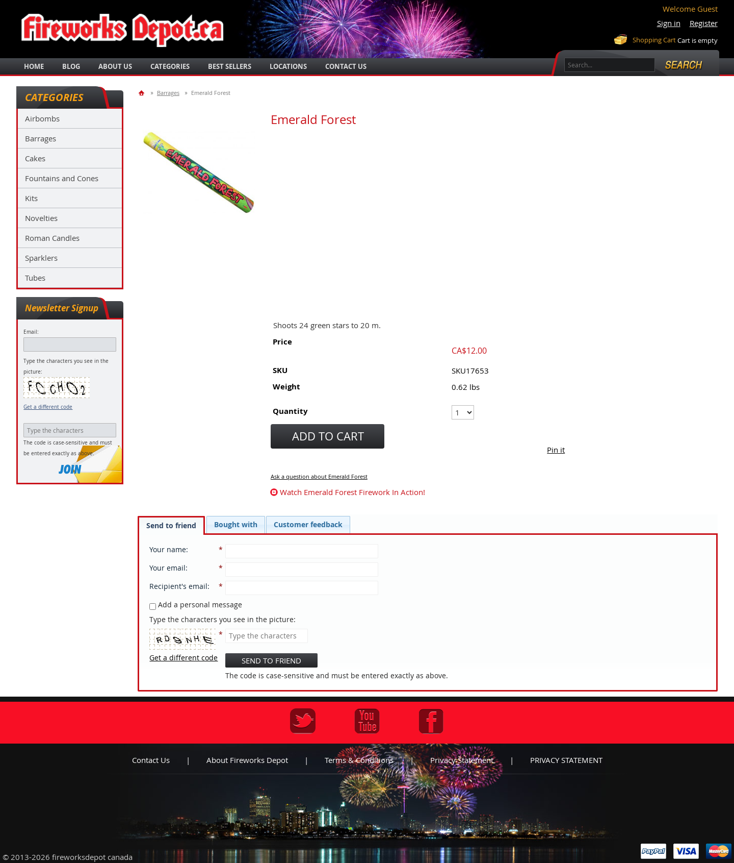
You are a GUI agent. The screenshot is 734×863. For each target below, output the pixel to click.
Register (704, 23)
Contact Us (345, 66)
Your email (167, 568)
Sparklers (41, 258)
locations (288, 66)
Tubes (35, 278)
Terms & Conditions (359, 760)
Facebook (431, 721)
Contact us (151, 760)
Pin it (556, 450)
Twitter (303, 721)
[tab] (171, 525)
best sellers (229, 66)
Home (34, 66)
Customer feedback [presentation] (308, 524)
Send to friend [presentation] (171, 525)
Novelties (41, 218)
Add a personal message (195, 604)
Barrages (40, 138)
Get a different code (47, 407)
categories (170, 66)
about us (115, 66)
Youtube (367, 721)
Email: (31, 332)
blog (71, 66)
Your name (167, 549)
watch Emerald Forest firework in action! (352, 492)
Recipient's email (178, 586)
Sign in (668, 23)
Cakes (35, 158)
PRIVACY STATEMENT (566, 760)
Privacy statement (461, 760)
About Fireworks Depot (247, 760)
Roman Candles (52, 238)
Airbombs (42, 118)
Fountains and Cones (61, 178)
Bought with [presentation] (235, 524)
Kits (31, 198)
